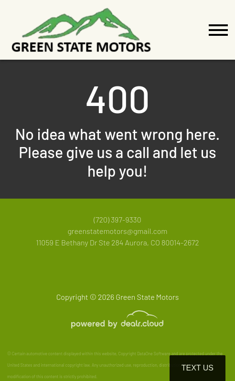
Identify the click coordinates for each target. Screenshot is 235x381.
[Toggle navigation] (218, 30)
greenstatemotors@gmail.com (117, 230)
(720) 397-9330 (117, 219)
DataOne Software (154, 353)
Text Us (198, 368)
